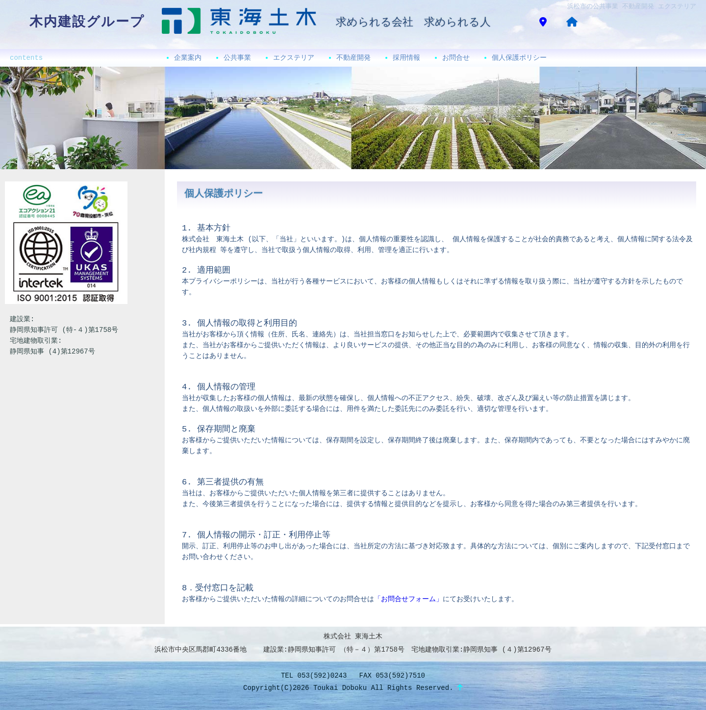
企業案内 (188, 58)
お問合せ (456, 58)
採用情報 (406, 58)
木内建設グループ (87, 22)
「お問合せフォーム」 (408, 599)
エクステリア (293, 58)
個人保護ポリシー (519, 58)
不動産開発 (353, 58)
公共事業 (237, 58)
